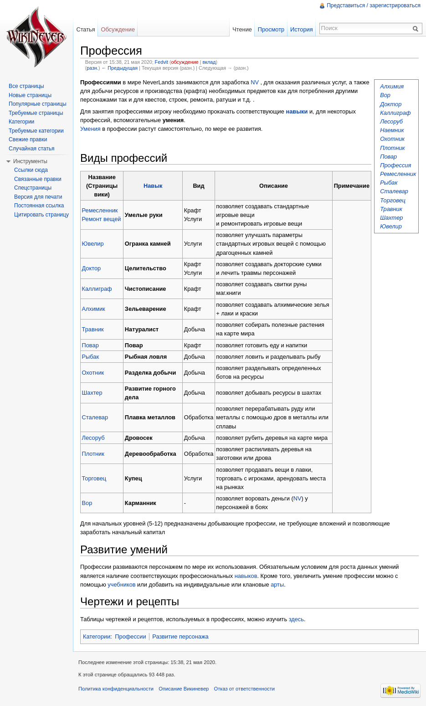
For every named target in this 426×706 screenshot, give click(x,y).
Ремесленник (398, 173)
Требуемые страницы (36, 113)
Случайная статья (31, 148)
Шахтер (391, 217)
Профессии (130, 636)
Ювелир (391, 226)
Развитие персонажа (180, 636)
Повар (388, 156)
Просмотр (271, 29)
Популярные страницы (38, 104)
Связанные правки (38, 179)
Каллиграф (395, 112)
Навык (153, 185)
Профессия (395, 165)
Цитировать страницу (41, 214)
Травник (391, 209)
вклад (209, 62)
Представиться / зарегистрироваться (374, 5)
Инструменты (30, 161)
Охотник (392, 138)
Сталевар (394, 191)
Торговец (392, 200)
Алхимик (93, 308)
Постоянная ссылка (39, 205)
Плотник (392, 147)
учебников (121, 584)
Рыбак (388, 182)
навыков (246, 575)
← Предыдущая (120, 68)
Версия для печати (38, 197)
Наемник (392, 130)
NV (255, 82)
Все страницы (26, 86)
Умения (90, 128)
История (301, 29)
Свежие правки (28, 139)
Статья (85, 29)
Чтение (242, 29)
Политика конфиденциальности (116, 688)
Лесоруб (391, 121)
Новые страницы (30, 95)
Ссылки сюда (31, 170)
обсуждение (184, 62)
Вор (385, 95)
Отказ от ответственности (244, 688)
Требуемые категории (36, 131)
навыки (297, 111)
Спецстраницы (32, 188)
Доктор (390, 104)
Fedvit (161, 62)
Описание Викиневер (184, 688)
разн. (92, 68)
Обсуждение (118, 29)
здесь (296, 619)
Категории (96, 636)
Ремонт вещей (101, 219)
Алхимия (392, 86)
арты (277, 584)
